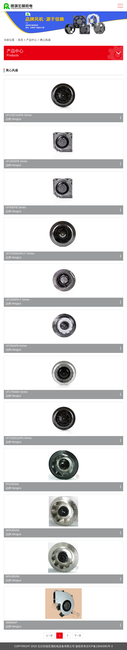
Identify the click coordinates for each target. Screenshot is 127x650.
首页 (20, 39)
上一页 (49, 635)
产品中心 (31, 39)
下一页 (77, 635)
